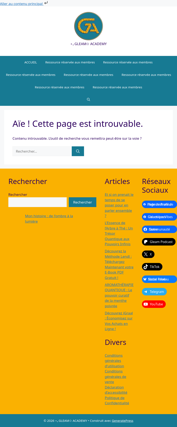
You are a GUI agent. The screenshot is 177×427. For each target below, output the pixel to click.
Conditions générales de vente (115, 376)
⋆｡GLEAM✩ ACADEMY (88, 43)
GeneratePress (122, 420)
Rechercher (17, 194)
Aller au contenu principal (24, 3)
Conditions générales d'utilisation (114, 360)
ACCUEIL (30, 62)
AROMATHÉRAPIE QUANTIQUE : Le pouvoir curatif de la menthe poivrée (119, 295)
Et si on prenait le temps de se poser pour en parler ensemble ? (119, 205)
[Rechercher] (78, 151)
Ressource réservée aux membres (70, 62)
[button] (88, 99)
